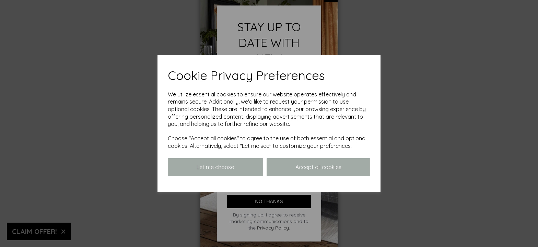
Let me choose (215, 167)
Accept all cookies (318, 167)
